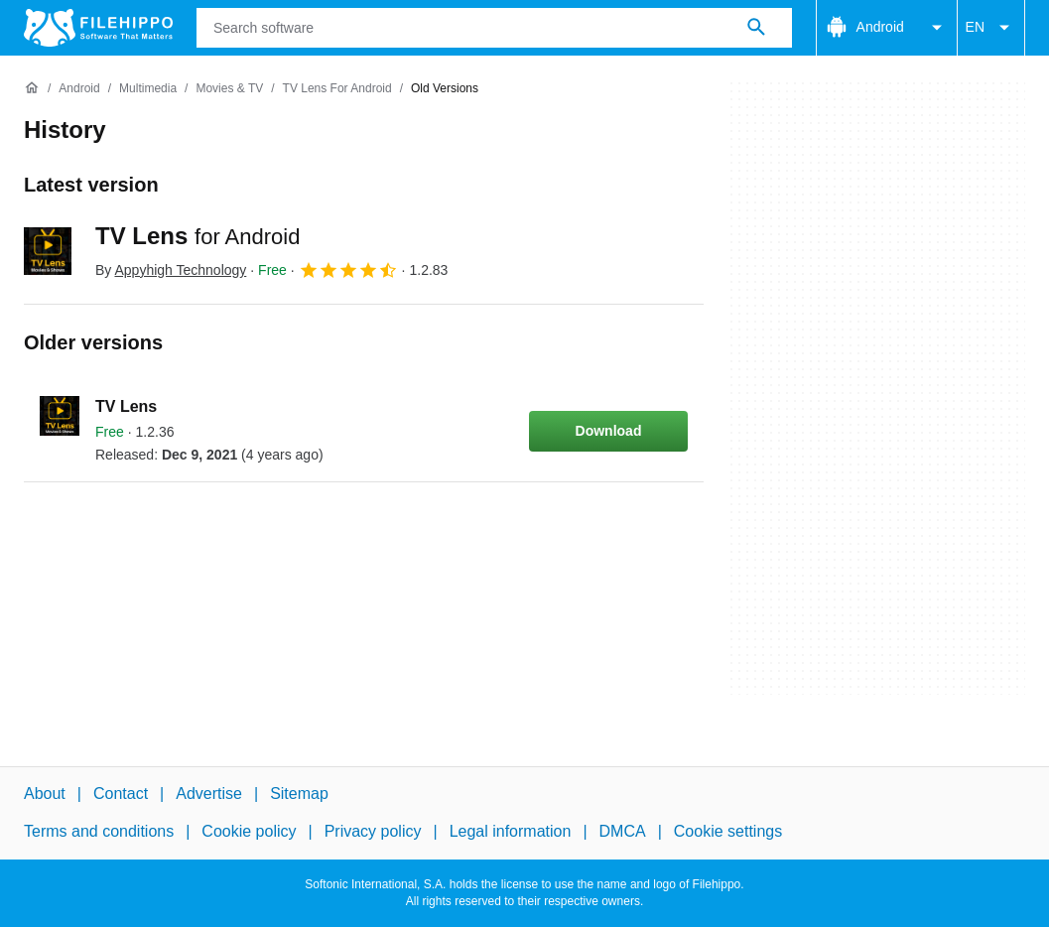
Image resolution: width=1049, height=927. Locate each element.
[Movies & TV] (229, 88)
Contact (120, 793)
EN (991, 28)
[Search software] (756, 28)
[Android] (79, 88)
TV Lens (197, 235)
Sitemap (299, 793)
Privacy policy (373, 831)
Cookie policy (248, 831)
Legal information (511, 831)
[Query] (494, 28)
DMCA (622, 831)
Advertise (209, 793)
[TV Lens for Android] (337, 88)
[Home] (32, 88)
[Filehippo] (98, 28)
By (170, 270)
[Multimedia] (148, 88)
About (45, 793)
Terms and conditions (99, 831)
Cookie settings (728, 831)
